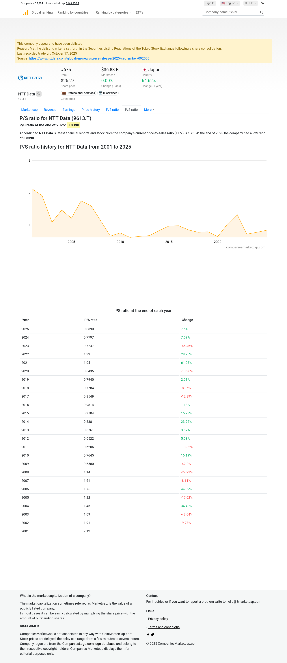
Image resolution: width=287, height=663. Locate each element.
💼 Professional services (78, 93)
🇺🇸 (228, 3)
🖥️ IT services (107, 93)
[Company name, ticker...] (233, 12)
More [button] (148, 110)
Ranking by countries (72, 12)
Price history (91, 110)
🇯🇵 (151, 69)
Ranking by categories (112, 12)
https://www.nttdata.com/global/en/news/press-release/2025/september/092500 (89, 58)
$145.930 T (72, 3)
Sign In (210, 3)
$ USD (249, 3)
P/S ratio (131, 110)
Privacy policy (158, 619)
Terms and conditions (164, 627)
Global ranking (42, 12)
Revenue (50, 110)
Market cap (29, 110)
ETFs (139, 12)
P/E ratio (112, 110)
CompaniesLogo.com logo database (88, 644)
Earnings (69, 110)
